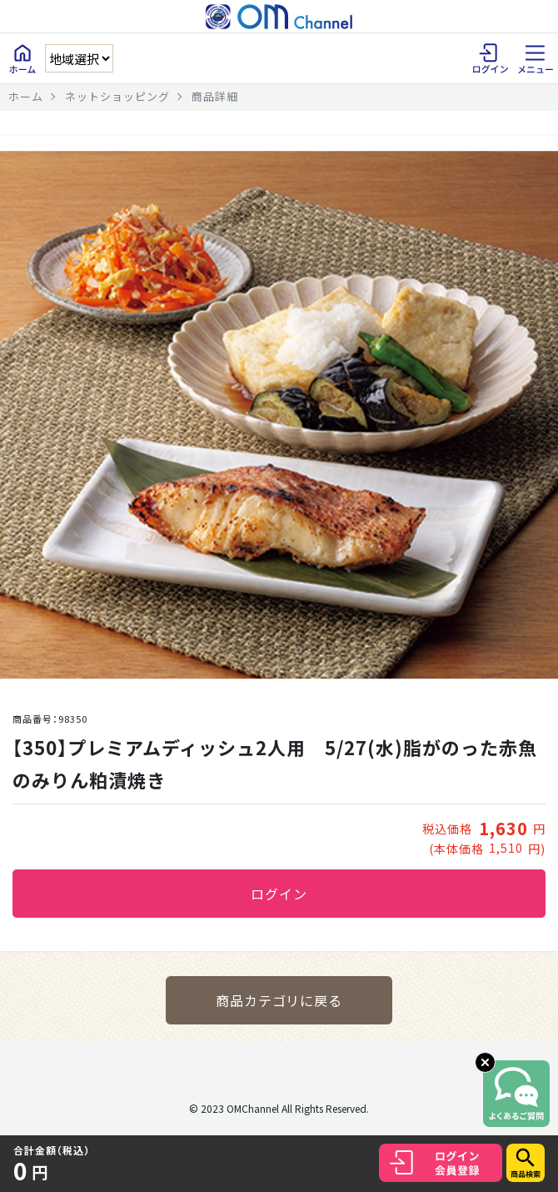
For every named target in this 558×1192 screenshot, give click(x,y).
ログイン (279, 894)
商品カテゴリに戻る (279, 1000)
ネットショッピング (117, 96)
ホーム (25, 96)
